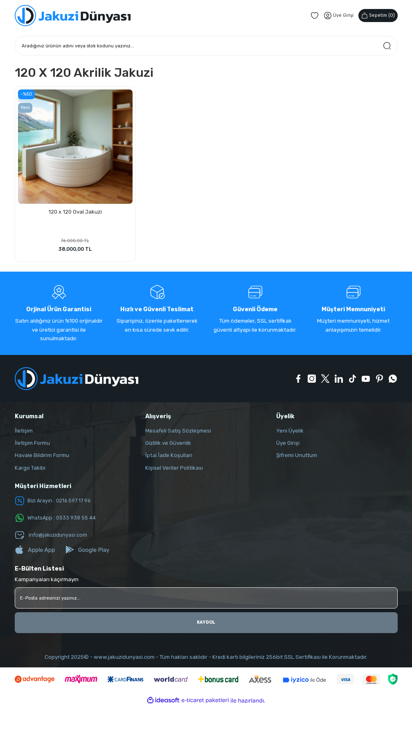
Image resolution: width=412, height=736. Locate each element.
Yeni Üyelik (290, 432)
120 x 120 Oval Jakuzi (75, 211)
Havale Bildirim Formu (42, 457)
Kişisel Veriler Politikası (174, 469)
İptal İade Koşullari (168, 457)
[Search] (206, 46)
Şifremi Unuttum (296, 457)
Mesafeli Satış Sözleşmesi (178, 432)
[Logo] (73, 15)
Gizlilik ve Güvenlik (168, 444)
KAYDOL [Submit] (206, 624)
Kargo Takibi (30, 469)
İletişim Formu (32, 444)
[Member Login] (336, 15)
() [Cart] (377, 15)
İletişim (24, 432)
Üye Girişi (287, 444)
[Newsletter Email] (206, 599)
